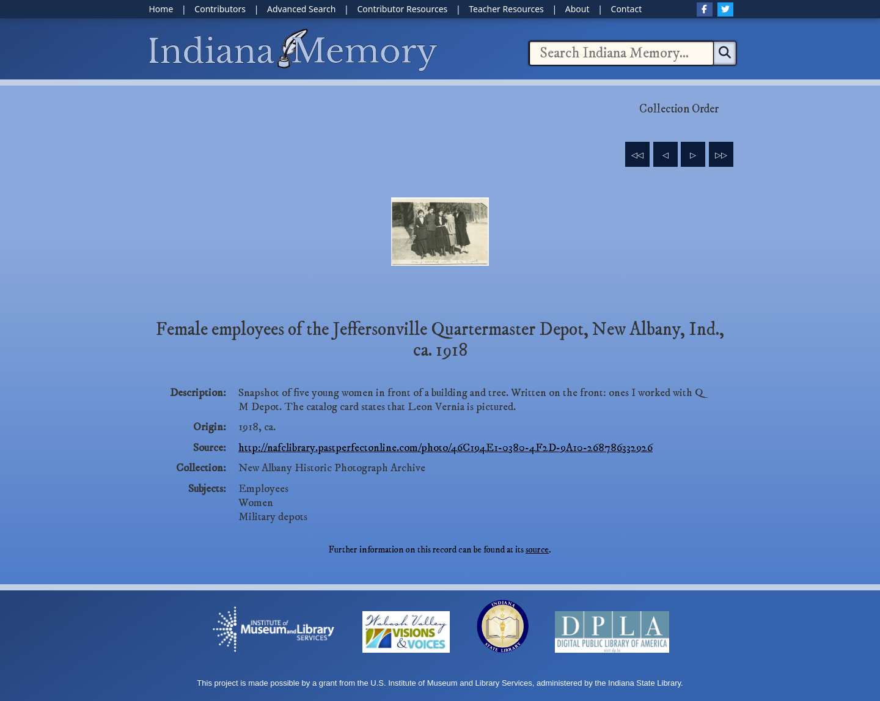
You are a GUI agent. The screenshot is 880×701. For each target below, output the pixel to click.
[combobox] (621, 53)
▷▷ (721, 155)
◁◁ (637, 155)
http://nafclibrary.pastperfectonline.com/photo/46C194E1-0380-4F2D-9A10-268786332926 (445, 448)
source (537, 550)
